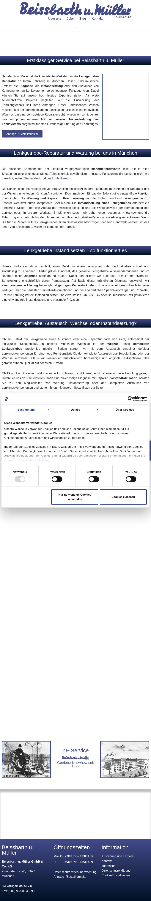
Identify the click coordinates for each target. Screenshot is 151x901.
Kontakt (97, 18)
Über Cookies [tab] (125, 409)
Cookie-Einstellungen (116, 875)
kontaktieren (60, 178)
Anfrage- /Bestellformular (70, 876)
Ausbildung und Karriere (118, 856)
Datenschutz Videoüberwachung (75, 872)
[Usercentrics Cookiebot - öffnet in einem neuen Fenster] (130, 399)
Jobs (70, 18)
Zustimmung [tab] (26, 409)
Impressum (109, 865)
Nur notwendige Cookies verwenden (74, 497)
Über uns (54, 18)
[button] (75, 26)
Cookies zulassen (123, 497)
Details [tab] (75, 409)
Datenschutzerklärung (34, 460)
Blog (82, 18)
